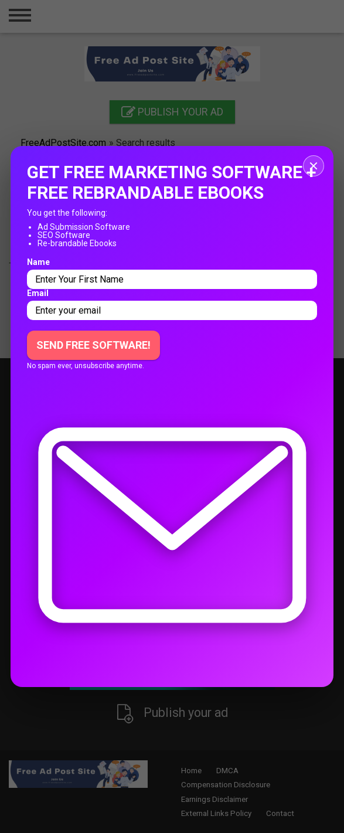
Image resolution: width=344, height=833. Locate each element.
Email (38, 293)
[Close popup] (313, 165)
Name (38, 262)
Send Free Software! (93, 345)
